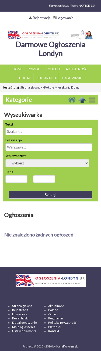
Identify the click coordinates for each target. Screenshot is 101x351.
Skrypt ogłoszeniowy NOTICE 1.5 (72, 5)
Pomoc (53, 310)
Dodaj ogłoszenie (24, 322)
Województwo (15, 156)
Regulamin (55, 318)
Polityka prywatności (62, 322)
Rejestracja (40, 18)
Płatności (54, 327)
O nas (52, 314)
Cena (9, 172)
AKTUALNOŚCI (77, 69)
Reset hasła (20, 318)
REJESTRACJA (46, 78)
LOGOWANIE (72, 78)
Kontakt (53, 331)
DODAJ (24, 78)
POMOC (34, 69)
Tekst (9, 124)
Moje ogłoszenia (23, 327)
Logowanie (63, 18)
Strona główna (30, 87)
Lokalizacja (13, 140)
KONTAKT (53, 69)
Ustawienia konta (24, 331)
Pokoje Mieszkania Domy (61, 87)
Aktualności (56, 306)
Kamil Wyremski (67, 346)
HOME (18, 69)
